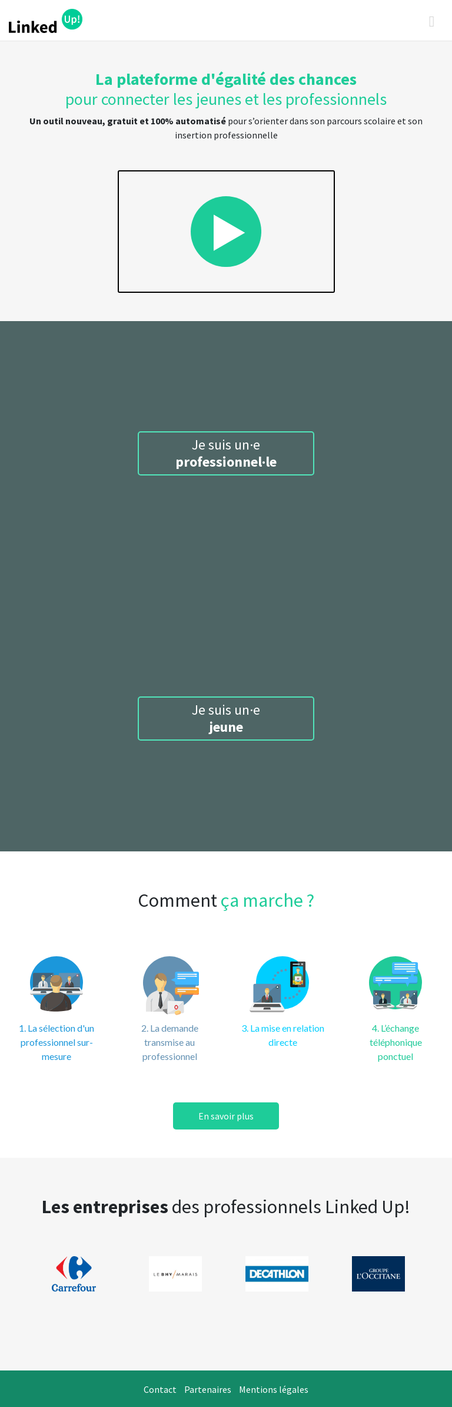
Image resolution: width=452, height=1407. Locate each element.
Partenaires (207, 1389)
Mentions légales (273, 1389)
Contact (160, 1389)
